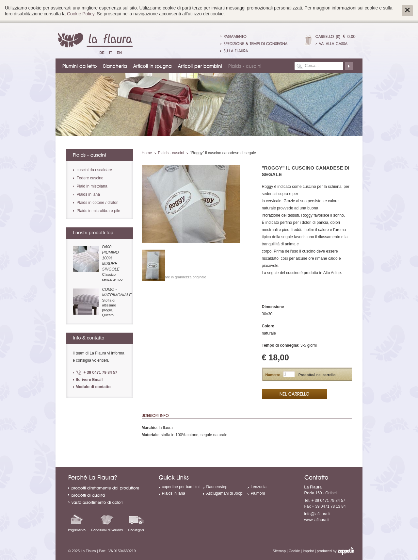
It (110, 53)
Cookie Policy (80, 13)
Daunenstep (217, 487)
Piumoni (258, 493)
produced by (335, 551)
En (119, 53)
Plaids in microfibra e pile (98, 210)
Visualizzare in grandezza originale (178, 277)
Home (147, 153)
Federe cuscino (90, 178)
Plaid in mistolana (92, 186)
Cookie (294, 551)
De (102, 53)
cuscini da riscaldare (94, 170)
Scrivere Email (89, 379)
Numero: (272, 375)
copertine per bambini (181, 487)
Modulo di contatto (93, 387)
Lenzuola (259, 487)
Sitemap (279, 551)
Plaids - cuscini (171, 153)
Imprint (308, 551)
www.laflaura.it (317, 520)
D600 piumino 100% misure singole (111, 258)
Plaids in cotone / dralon (98, 202)
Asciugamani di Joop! (225, 493)
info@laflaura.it (317, 514)
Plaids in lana (88, 194)
